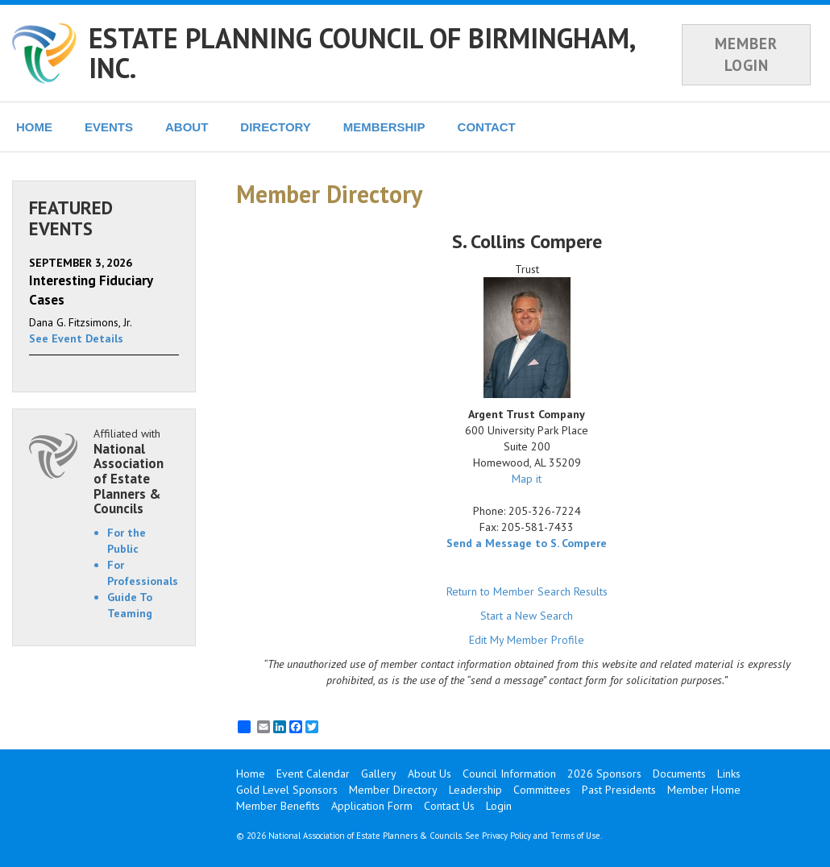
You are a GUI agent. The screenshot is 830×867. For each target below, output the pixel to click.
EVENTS (109, 127)
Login (499, 806)
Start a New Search (526, 615)
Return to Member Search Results (527, 591)
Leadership (475, 789)
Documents (679, 773)
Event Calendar (313, 773)
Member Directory (393, 789)
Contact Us (449, 806)
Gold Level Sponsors (287, 789)
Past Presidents (619, 789)
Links (729, 773)
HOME (34, 127)
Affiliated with (136, 471)
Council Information (509, 773)
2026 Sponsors (604, 773)
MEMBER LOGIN (746, 54)
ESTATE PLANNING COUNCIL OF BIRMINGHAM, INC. (361, 52)
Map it (527, 478)
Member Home (704, 789)
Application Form (372, 806)
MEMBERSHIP (384, 127)
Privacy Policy (506, 835)
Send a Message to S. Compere (526, 543)
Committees (542, 789)
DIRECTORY (275, 127)
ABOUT (186, 127)
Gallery (378, 773)
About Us (429, 773)
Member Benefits (278, 806)
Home (250, 773)
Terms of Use (575, 835)
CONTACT (487, 127)
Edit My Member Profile (526, 640)
